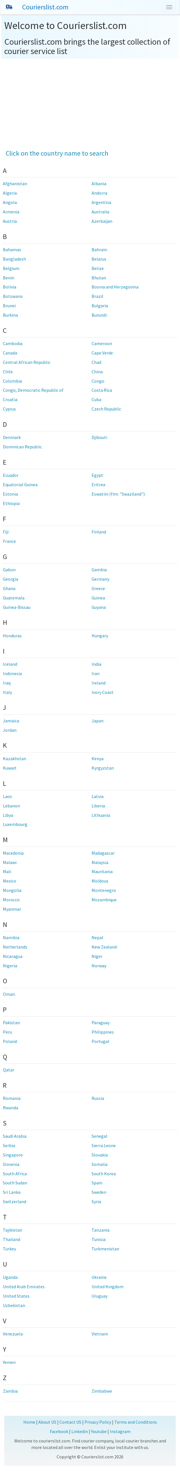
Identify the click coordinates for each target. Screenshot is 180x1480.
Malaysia (100, 862)
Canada (10, 353)
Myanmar (12, 909)
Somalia (99, 1164)
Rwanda (10, 1107)
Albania (99, 183)
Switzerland (14, 1201)
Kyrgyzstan (103, 768)
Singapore (13, 1155)
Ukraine (99, 1277)
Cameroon (102, 343)
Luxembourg (15, 824)
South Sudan (15, 1183)
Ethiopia (11, 503)
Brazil (97, 296)
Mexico (9, 881)
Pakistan (11, 1022)
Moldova (100, 881)
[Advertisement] (90, 101)
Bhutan (99, 278)
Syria (96, 1201)
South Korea (104, 1173)
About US (47, 1422)
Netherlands (15, 947)
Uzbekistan (14, 1305)
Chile (8, 371)
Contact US (70, 1422)
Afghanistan (15, 183)
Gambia (99, 569)
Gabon (9, 569)
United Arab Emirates (24, 1286)
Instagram (120, 1431)
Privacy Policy (97, 1422)
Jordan (9, 730)
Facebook (59, 1431)
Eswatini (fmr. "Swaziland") (118, 494)
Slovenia (11, 1164)
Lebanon (11, 806)
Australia (100, 212)
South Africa (15, 1173)
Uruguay (99, 1296)
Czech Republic (106, 409)
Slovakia (100, 1155)
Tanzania (100, 1230)
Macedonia (13, 853)
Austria (10, 221)
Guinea (98, 598)
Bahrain (99, 249)
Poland (10, 1041)
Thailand (11, 1239)
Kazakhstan (14, 758)
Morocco (11, 899)
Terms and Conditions (135, 1422)
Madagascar (103, 853)
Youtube (99, 1431)
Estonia (10, 494)
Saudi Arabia (14, 1136)
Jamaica (11, 720)
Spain (97, 1183)
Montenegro (104, 890)
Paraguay (100, 1022)
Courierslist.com (45, 7)
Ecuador (10, 475)
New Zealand (104, 947)
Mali (7, 871)
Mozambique (104, 899)
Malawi (9, 862)
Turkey (9, 1249)
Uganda (10, 1277)
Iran (96, 673)
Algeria (10, 193)
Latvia (98, 796)
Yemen (9, 1362)
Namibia (11, 937)
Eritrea (98, 484)
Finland (99, 532)
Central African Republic (26, 362)
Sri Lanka (11, 1192)
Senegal (99, 1136)
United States (16, 1296)
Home (29, 1422)
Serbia (9, 1145)
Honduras (12, 635)
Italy (7, 692)
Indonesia (12, 673)
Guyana (99, 607)
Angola (10, 202)
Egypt (97, 475)
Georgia (10, 579)
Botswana (12, 296)
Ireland (98, 683)
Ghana (9, 588)
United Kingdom (107, 1286)
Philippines (103, 1032)
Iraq (7, 683)
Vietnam (100, 1334)
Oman (9, 994)
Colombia (12, 381)
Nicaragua (12, 956)
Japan (98, 720)
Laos (7, 796)
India (96, 664)
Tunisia (98, 1239)
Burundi (99, 315)
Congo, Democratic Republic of (33, 390)
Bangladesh (14, 259)
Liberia (98, 806)
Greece (98, 588)
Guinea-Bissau (16, 607)
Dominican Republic (22, 447)
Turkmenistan (105, 1249)
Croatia (10, 399)
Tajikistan (12, 1230)
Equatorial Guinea (20, 484)
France (9, 541)
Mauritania (102, 871)
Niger (97, 956)
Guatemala (13, 598)
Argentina (101, 202)
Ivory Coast (102, 692)
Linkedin (79, 1431)
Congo (98, 381)
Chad (96, 362)
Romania (11, 1098)
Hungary (100, 635)
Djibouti (99, 437)
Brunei (9, 305)
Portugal (100, 1041)
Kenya (98, 758)
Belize (98, 268)
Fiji (6, 532)
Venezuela (13, 1334)
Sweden (99, 1192)
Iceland (10, 664)
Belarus (99, 259)
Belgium (11, 268)
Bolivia (9, 287)
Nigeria (10, 965)
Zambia (10, 1391)
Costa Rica (102, 390)
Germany (100, 579)
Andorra (99, 193)
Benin (8, 278)
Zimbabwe (102, 1391)
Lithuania (101, 815)
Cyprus (9, 409)
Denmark (12, 437)
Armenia (11, 212)
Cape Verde (102, 353)
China (97, 371)
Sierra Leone (104, 1145)
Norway (99, 965)
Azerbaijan (102, 221)
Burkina (10, 315)
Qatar (8, 1070)
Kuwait (9, 768)
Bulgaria (100, 305)
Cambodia (12, 343)
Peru (7, 1032)
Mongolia (12, 890)
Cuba (96, 399)
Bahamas (12, 249)
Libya (8, 815)
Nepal (97, 937)
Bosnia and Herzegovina (115, 287)
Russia (98, 1098)
